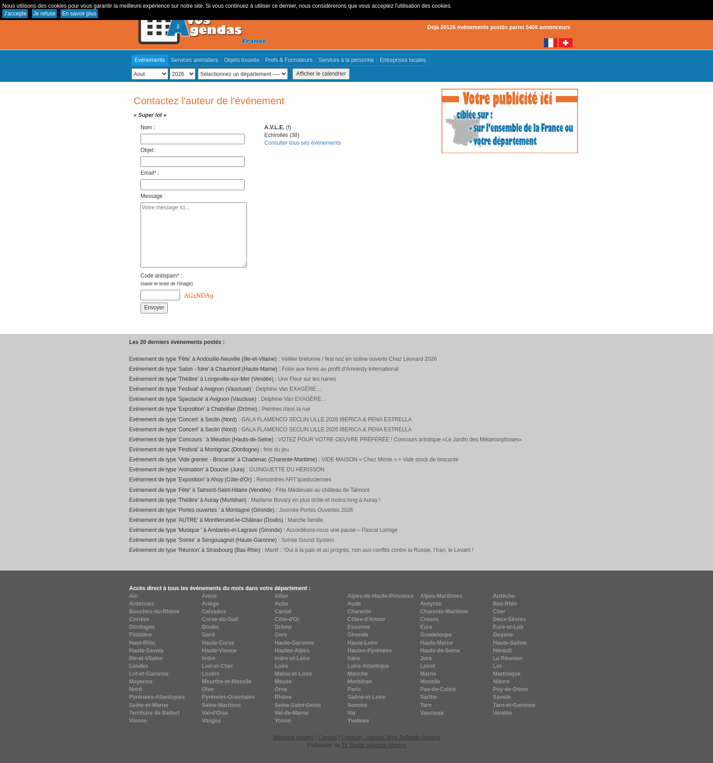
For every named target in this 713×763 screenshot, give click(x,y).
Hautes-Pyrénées (369, 650)
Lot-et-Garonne (149, 674)
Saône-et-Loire (366, 697)
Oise (208, 689)
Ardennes (141, 604)
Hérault (502, 650)
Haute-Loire (362, 643)
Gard (208, 635)
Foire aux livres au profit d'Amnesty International (340, 369)
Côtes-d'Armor (366, 619)
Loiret (427, 666)
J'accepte (15, 13)
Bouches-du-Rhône (154, 611)
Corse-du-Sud (220, 619)
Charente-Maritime (444, 611)
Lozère (211, 674)
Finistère (140, 635)
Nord (135, 689)
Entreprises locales (403, 60)
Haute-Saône (509, 643)
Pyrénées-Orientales (228, 697)
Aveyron (431, 604)
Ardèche (504, 596)
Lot (497, 666)
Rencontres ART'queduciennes (293, 479)
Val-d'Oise (215, 713)
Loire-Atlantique (368, 666)
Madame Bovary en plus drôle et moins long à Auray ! (316, 500)
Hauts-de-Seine (440, 650)
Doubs (210, 627)
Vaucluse (432, 713)
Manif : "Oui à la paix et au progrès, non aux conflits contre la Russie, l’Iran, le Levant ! (369, 550)
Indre (208, 658)
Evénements (150, 60)
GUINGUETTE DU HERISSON (286, 469)
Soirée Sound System (307, 540)
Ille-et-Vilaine (146, 658)
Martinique (507, 674)
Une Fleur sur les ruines (307, 379)
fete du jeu (276, 449)
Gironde (357, 635)
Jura (426, 658)
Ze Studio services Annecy (373, 745)
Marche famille (305, 520)
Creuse (429, 619)
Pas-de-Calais (438, 689)
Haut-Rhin (142, 643)
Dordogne (142, 627)
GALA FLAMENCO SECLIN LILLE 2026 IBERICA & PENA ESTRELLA (326, 419)
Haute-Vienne (219, 650)
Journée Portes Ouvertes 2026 (316, 510)
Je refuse (44, 13)
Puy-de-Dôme (510, 689)
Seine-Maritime (221, 705)
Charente (359, 611)
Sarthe (428, 697)
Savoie (502, 697)
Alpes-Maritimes (441, 596)
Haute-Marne (436, 643)
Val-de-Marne (292, 713)
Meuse (283, 681)
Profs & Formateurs (288, 60)
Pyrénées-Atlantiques (157, 697)
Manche (357, 674)
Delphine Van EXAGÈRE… (288, 389)
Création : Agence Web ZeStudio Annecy (390, 737)
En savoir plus (79, 13)
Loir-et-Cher (217, 666)
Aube (281, 604)
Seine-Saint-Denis (298, 705)
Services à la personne (346, 60)
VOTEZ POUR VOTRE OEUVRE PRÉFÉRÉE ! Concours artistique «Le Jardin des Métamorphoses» (400, 439)
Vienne (138, 721)
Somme (357, 705)
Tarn (426, 705)
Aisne (209, 596)
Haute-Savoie (146, 650)
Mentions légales (293, 737)
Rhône (283, 697)
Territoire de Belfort (154, 713)
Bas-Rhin (505, 604)
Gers (281, 635)
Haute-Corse (218, 643)
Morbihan (359, 681)
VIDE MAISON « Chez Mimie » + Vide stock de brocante (389, 459)
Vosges (211, 721)
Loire (281, 666)
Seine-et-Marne (148, 705)
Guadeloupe (436, 635)
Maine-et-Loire (293, 674)
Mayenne (140, 681)
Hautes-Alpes (292, 650)
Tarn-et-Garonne (514, 705)
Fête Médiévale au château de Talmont (323, 490)
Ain (133, 596)
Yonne (283, 721)
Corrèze (139, 619)
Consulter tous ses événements (302, 143)
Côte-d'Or (287, 619)
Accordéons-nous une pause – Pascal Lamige (341, 530)
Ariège (210, 604)
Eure (426, 627)
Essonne (358, 627)
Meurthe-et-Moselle (226, 681)
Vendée (502, 713)
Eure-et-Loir (508, 627)
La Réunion (507, 658)
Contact (327, 737)
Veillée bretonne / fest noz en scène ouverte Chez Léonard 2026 (359, 359)
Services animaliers (194, 60)
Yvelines (358, 721)
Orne (281, 689)
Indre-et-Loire (292, 658)
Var (351, 713)
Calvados (214, 611)
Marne (428, 674)
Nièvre (501, 681)
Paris (354, 689)
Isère (353, 658)
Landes (138, 666)
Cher (499, 611)
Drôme (283, 627)
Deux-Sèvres (509, 619)
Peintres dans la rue (285, 409)
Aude (354, 604)
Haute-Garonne (294, 643)
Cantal (283, 611)
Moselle (430, 681)
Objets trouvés (241, 60)
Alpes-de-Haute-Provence (380, 596)
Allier (281, 596)
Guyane (503, 635)
